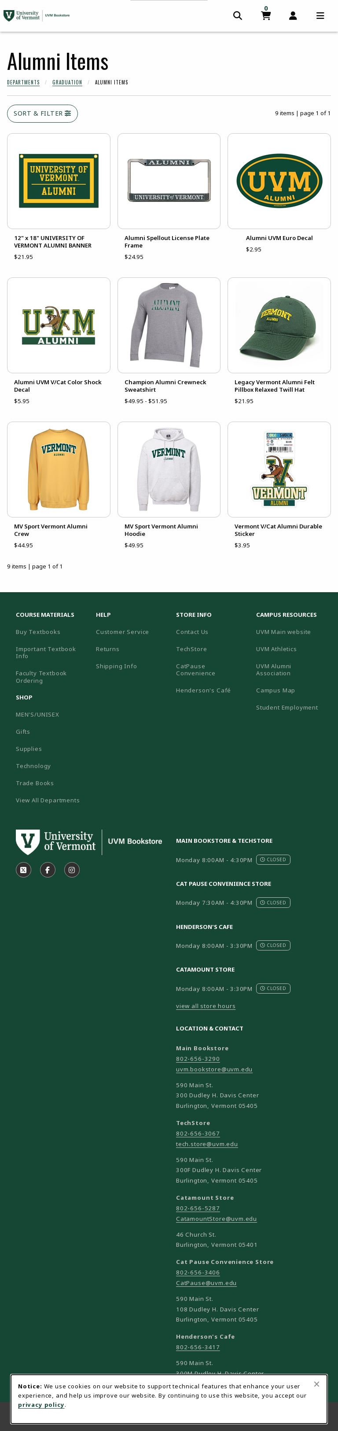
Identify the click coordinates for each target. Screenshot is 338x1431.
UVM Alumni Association (292, 669)
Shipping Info (116, 666)
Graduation (67, 82)
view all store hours (206, 1006)
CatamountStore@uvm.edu (216, 1219)
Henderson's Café (203, 690)
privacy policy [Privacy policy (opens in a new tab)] (41, 1405)
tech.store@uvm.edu (207, 1144)
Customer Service (122, 632)
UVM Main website (292, 631)
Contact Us (192, 632)
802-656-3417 (198, 1347)
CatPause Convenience (196, 669)
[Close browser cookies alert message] (316, 1384)
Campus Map (292, 690)
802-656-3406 (198, 1272)
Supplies (29, 749)
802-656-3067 (198, 1133)
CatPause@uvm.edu (206, 1283)
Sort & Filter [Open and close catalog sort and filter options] (42, 113)
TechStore (191, 649)
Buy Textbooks (38, 632)
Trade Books (35, 783)
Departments (23, 82)
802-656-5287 (198, 1208)
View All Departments (48, 800)
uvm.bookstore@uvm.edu (214, 1069)
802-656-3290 (198, 1059)
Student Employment (292, 707)
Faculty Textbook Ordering (41, 677)
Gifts (23, 732)
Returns (108, 649)
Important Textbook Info (46, 652)
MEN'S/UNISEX (37, 714)
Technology (33, 766)
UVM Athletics (292, 648)
